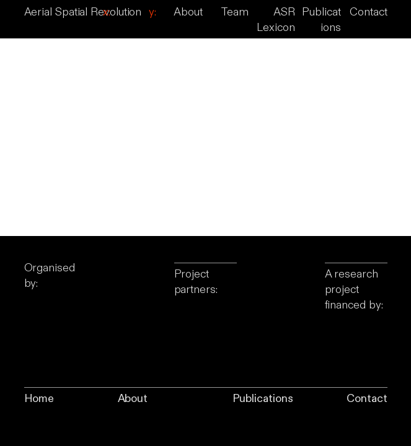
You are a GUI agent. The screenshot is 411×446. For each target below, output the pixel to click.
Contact (368, 12)
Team (235, 12)
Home (39, 398)
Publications (262, 398)
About (188, 12)
